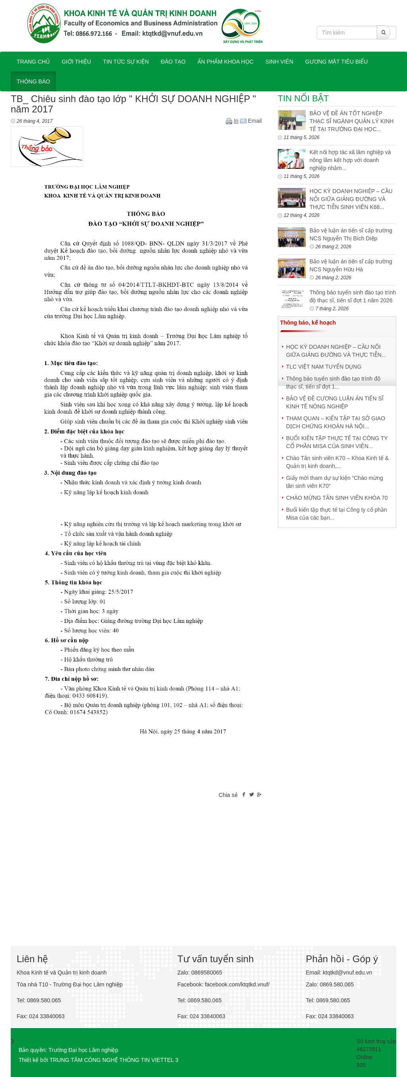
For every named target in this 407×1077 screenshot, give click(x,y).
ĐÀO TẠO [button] (173, 61)
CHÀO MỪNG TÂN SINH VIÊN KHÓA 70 (337, 498)
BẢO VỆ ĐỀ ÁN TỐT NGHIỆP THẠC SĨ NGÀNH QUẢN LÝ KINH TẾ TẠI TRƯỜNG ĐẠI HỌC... (352, 121)
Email (251, 121)
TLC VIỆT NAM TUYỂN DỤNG (324, 367)
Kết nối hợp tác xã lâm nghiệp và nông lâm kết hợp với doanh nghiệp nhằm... (350, 160)
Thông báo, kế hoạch (308, 322)
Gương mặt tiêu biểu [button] (336, 61)
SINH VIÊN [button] (279, 61)
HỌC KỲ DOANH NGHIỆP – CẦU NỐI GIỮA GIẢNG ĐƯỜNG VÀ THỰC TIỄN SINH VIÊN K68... (351, 199)
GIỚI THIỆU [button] (76, 61)
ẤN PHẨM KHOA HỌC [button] (226, 61)
